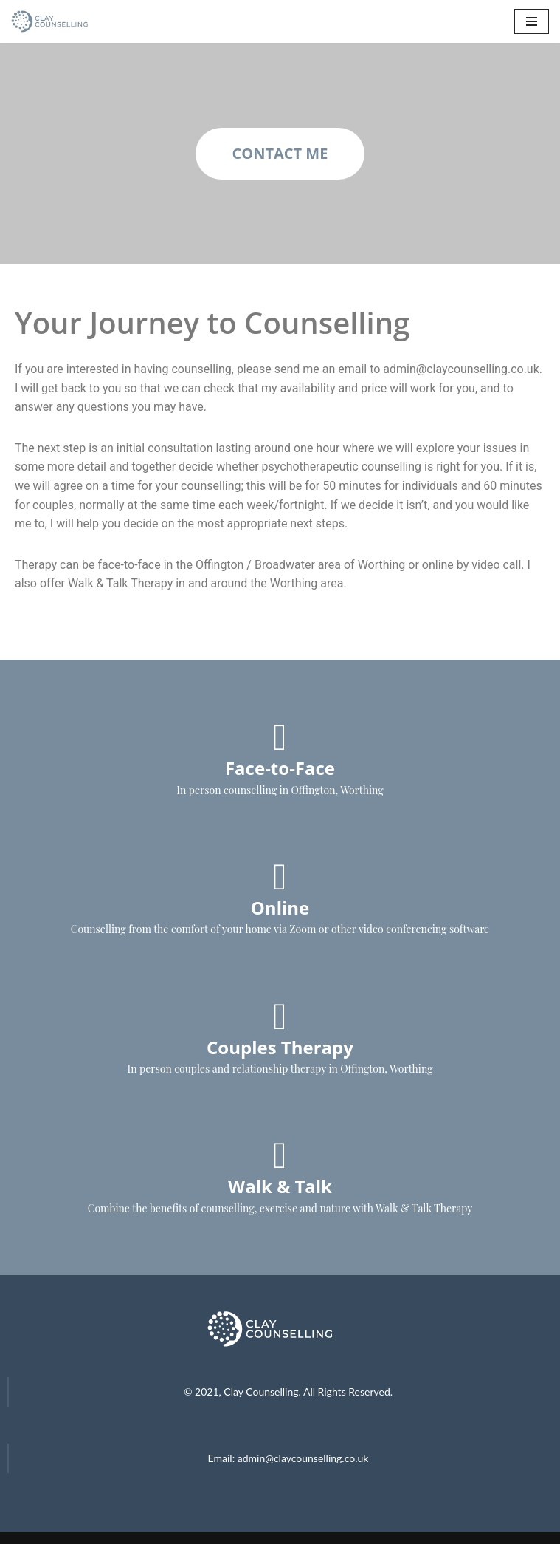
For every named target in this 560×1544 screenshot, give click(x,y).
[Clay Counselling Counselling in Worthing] (55, 21)
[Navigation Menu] (531, 21)
